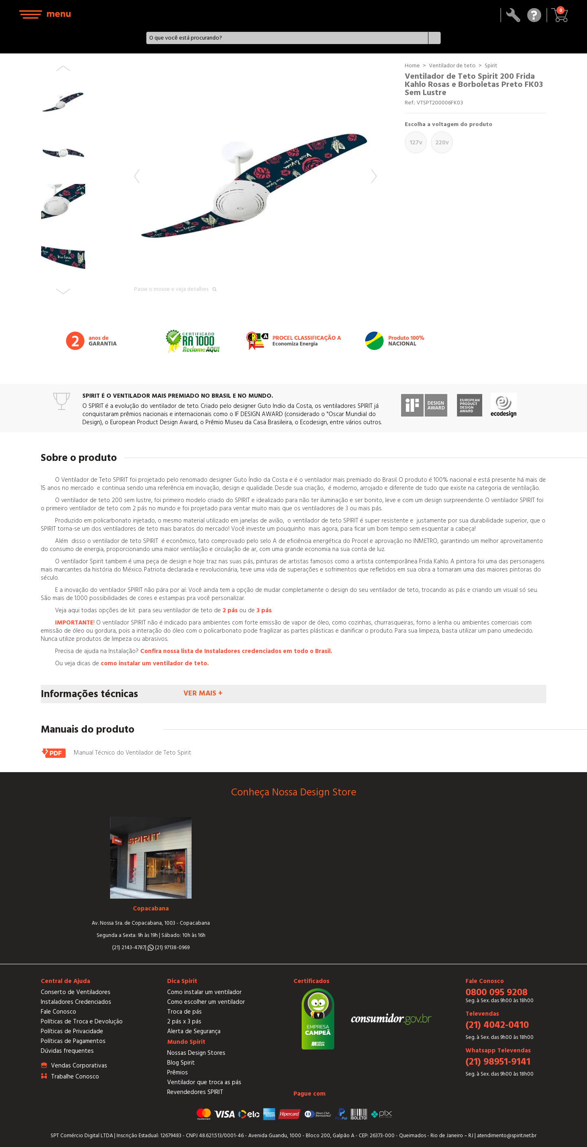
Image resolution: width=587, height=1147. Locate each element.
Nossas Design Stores (196, 1053)
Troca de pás (184, 1012)
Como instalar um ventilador (204, 992)
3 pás (263, 610)
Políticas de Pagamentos (73, 1041)
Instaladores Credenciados (76, 1002)
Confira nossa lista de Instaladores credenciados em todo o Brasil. (236, 651)
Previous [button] (136, 176)
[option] (255, 183)
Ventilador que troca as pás (204, 1082)
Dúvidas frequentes (67, 1051)
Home (412, 66)
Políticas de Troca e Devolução (82, 1021)
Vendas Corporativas (79, 1065)
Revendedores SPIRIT (195, 1092)
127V (416, 142)
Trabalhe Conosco (75, 1076)
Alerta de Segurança (194, 1031)
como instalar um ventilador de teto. (155, 663)
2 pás (230, 610)
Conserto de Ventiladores (75, 992)
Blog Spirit (181, 1062)
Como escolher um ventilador (206, 1002)
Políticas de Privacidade (72, 1031)
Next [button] (374, 176)
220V (442, 142)
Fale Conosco (58, 1012)
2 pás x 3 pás (184, 1021)
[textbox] (287, 38)
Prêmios (177, 1072)
